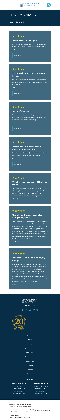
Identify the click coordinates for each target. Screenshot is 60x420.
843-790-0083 (30, 305)
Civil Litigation (30, 365)
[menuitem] (11, 418)
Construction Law (30, 357)
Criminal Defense (30, 348)
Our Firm (30, 344)
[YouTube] (34, 310)
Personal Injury (30, 352)
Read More (18, 55)
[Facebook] (22, 310)
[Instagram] (30, 310)
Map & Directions (19, 391)
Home (30, 340)
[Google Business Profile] (37, 310)
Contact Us (30, 374)
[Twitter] (26, 310)
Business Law (30, 361)
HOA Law (30, 369)
